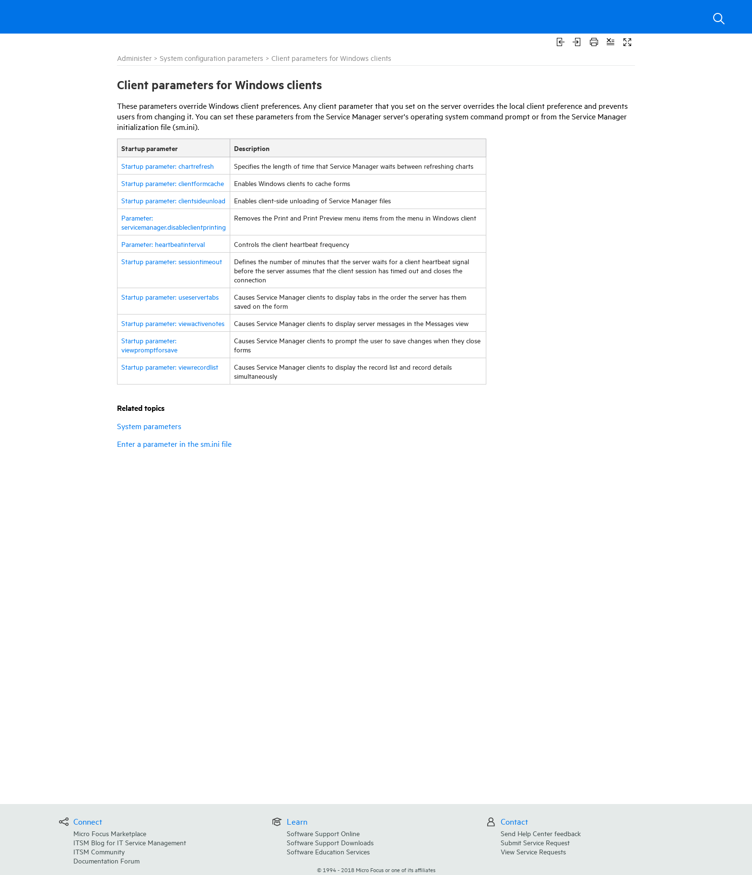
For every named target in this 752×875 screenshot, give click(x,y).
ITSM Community (99, 851)
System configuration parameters (211, 57)
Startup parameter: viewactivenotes (172, 322)
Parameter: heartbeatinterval (163, 243)
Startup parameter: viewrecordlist (169, 366)
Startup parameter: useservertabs (170, 296)
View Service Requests (533, 851)
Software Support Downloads (330, 842)
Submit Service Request (535, 842)
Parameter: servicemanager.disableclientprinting (173, 222)
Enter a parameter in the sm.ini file (174, 443)
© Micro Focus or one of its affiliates (376, 869)
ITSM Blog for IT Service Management (129, 842)
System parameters (149, 425)
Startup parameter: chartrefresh (167, 165)
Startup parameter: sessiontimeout (171, 261)
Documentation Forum (106, 860)
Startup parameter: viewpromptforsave (149, 345)
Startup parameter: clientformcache (172, 182)
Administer (134, 57)
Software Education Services (328, 851)
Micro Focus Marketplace (109, 833)
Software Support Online (323, 833)
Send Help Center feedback (541, 833)
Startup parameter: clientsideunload (173, 200)
